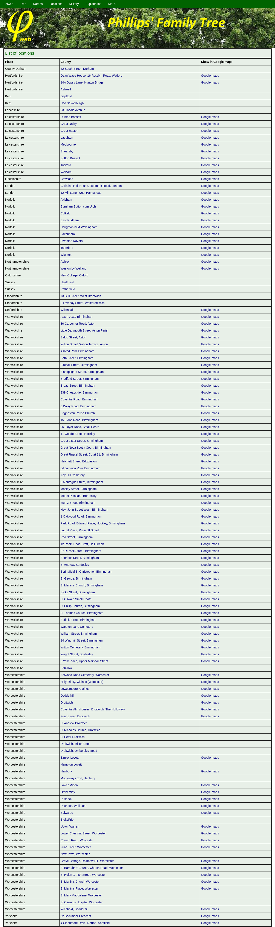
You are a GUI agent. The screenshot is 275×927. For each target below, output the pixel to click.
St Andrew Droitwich (74, 723)
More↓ (112, 4)
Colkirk (65, 213)
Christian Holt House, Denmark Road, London (91, 186)
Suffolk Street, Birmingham (78, 620)
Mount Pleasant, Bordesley (78, 496)
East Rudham (70, 220)
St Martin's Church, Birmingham (82, 585)
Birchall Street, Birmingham (79, 365)
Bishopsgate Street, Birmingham (82, 372)
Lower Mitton (69, 785)
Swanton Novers (72, 241)
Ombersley (68, 792)
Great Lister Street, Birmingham (82, 440)
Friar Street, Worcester (76, 847)
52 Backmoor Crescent (76, 916)
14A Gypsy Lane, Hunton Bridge (82, 82)
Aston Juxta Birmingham (77, 316)
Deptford (66, 96)
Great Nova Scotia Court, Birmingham (86, 447)
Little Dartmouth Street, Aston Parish (85, 330)
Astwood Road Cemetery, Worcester (85, 675)
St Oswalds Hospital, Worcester (82, 902)
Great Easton (69, 130)
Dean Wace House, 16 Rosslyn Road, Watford (91, 75)
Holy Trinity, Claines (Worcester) (82, 682)
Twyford (66, 165)
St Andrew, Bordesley (75, 564)
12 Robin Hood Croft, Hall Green (82, 544)
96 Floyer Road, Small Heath (80, 427)
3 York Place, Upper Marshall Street (84, 661)
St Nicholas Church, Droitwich (80, 730)
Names (38, 4)
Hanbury (66, 771)
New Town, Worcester (75, 854)
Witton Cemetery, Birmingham (81, 647)
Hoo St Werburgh (72, 103)
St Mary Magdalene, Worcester (81, 895)
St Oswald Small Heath (76, 599)
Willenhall (67, 310)
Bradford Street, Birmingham (80, 378)
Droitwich (67, 702)
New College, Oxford (74, 275)
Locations (56, 4)
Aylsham (66, 199)
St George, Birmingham (76, 578)
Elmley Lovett (70, 757)
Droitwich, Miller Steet (75, 744)
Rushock (66, 799)
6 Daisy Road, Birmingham (78, 406)
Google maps (210, 75)
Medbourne (68, 144)
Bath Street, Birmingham (77, 358)
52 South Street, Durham (77, 68)
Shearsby (67, 151)
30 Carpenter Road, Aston (78, 323)
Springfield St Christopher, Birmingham (86, 571)
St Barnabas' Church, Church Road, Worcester (92, 868)
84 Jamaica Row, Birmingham (80, 468)
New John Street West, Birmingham (84, 509)
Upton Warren (70, 826)
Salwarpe (67, 812)
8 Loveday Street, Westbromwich (83, 303)
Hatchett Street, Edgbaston (79, 461)
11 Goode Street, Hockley (78, 434)
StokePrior (68, 819)
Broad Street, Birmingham (78, 385)
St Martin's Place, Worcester (79, 888)
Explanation (93, 4)
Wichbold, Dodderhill (74, 909)
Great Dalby (69, 124)
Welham (66, 172)
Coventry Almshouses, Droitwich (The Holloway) (93, 709)
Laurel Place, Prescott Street (80, 530)
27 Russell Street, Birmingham (81, 551)
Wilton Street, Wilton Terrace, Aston (84, 344)
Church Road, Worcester (77, 840)
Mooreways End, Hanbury (78, 778)
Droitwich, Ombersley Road (79, 750)
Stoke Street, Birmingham (78, 592)
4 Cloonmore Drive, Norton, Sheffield (85, 923)
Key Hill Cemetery (73, 475)
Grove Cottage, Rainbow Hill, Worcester (87, 861)
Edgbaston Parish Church (78, 413)
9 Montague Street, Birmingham (82, 482)
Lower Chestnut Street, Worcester (83, 833)
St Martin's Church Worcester (80, 881)
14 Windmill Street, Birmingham (82, 640)
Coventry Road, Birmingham (79, 399)
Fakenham (68, 234)
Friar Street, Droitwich (75, 716)
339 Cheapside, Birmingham (80, 392)
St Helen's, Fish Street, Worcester (83, 874)
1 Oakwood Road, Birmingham (81, 516)
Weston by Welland (73, 268)
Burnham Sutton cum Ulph (78, 206)
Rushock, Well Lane (74, 806)
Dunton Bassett (71, 117)
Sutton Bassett (70, 158)
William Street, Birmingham (79, 633)
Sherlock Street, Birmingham (80, 558)
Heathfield (67, 282)
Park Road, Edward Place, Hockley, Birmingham (93, 523)
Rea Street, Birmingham (77, 537)
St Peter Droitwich (73, 737)
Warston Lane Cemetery (77, 626)
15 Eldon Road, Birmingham (79, 420)
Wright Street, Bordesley (77, 654)
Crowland (67, 179)
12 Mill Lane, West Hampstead (81, 192)
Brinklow (66, 668)
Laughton (67, 137)
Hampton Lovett (71, 764)
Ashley (65, 261)
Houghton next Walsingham (79, 227)
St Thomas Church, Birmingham (82, 613)
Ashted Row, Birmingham (77, 351)
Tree (23, 4)
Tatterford (67, 248)
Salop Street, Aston (73, 337)
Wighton (66, 254)
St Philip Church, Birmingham (80, 606)
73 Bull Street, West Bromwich (81, 296)
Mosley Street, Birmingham (79, 489)
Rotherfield (68, 289)
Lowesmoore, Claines (75, 688)
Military (74, 4)
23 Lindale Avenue (73, 110)
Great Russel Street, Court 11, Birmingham (89, 454)
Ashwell (66, 89)
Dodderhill (67, 695)
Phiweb (8, 4)
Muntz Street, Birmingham (78, 502)
